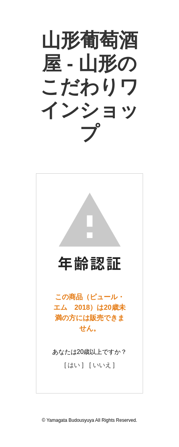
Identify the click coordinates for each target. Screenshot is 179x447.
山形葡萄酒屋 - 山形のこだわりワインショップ (89, 86)
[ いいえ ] (102, 365)
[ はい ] (74, 365)
